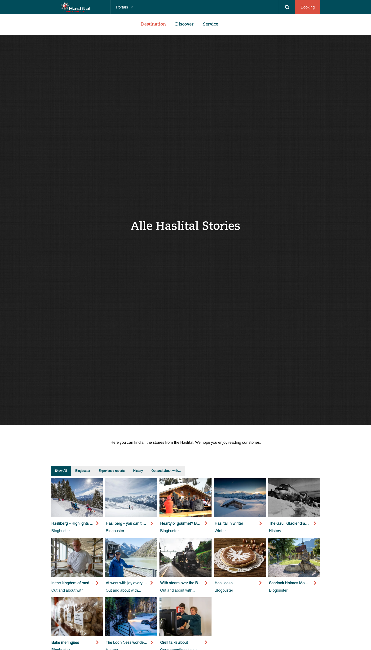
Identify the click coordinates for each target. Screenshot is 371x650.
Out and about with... (166, 471)
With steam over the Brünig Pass (188, 583)
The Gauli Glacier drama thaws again (300, 523)
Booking (308, 7)
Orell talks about (174, 642)
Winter (220, 530)
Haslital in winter (229, 523)
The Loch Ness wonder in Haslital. (135, 642)
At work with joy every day (128, 583)
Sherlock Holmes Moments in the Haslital (304, 583)
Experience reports (112, 471)
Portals (122, 7)
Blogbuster (82, 471)
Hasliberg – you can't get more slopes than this (145, 523)
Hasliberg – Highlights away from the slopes (88, 523)
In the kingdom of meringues (75, 583)
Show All (61, 471)
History (138, 471)
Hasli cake (224, 583)
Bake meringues (65, 642)
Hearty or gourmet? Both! (181, 523)
